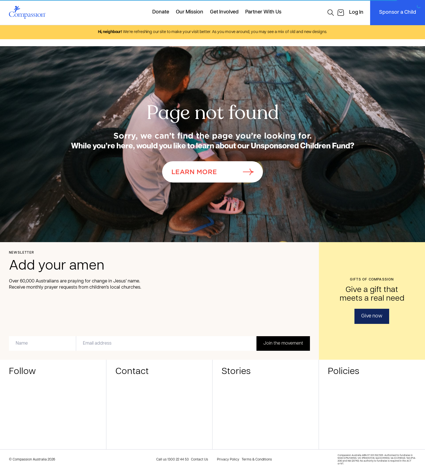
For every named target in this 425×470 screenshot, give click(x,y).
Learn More (212, 172)
